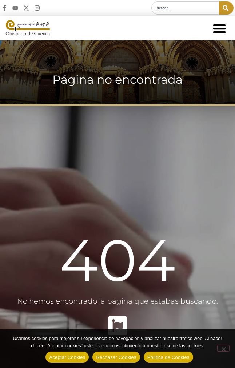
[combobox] (185, 8)
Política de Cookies (168, 357)
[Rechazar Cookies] (223, 348)
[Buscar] (226, 8)
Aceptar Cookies (67, 357)
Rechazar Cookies (116, 357)
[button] (219, 28)
